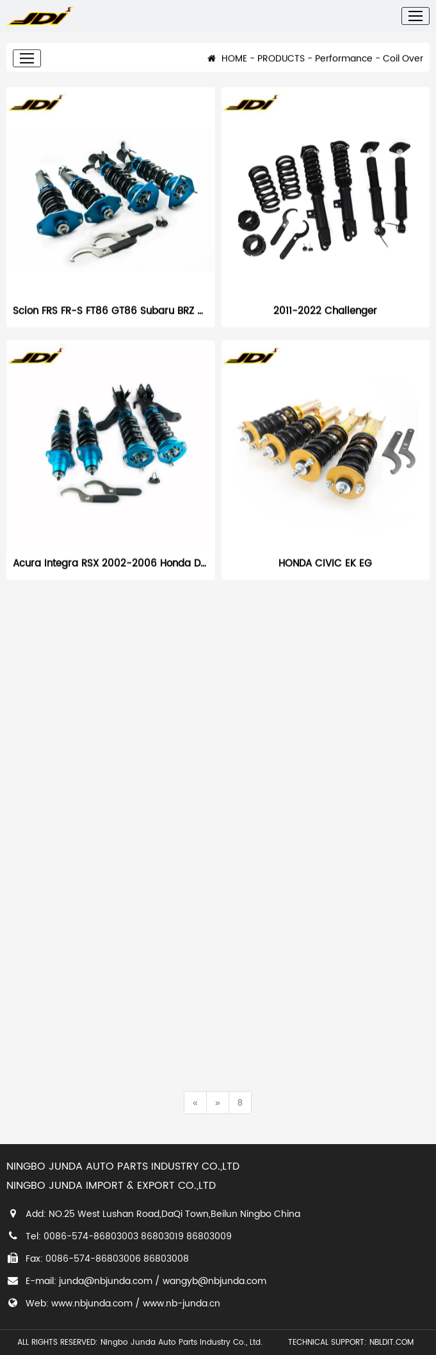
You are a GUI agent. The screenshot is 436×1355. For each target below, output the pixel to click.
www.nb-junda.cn (181, 1303)
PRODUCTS (281, 66)
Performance (344, 66)
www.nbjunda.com (92, 1303)
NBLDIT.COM (394, 1342)
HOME (227, 66)
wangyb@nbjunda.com (214, 1281)
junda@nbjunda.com (105, 1281)
